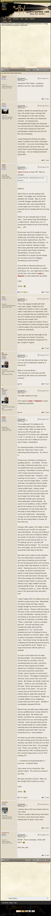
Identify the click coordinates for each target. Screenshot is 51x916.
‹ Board (11, 903)
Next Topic (47, 67)
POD (10, 21)
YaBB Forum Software (16, 908)
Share (9, 18)
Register (4, 9)
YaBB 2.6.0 (35, 906)
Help (21, 18)
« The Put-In (4, 903)
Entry (4, 18)
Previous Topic (40, 67)
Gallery (5, 21)
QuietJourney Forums (7, 23)
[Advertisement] (19, 46)
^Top (15, 903)
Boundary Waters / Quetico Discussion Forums (29, 23)
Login (3, 8)
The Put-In (16, 18)
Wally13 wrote (23, 172)
